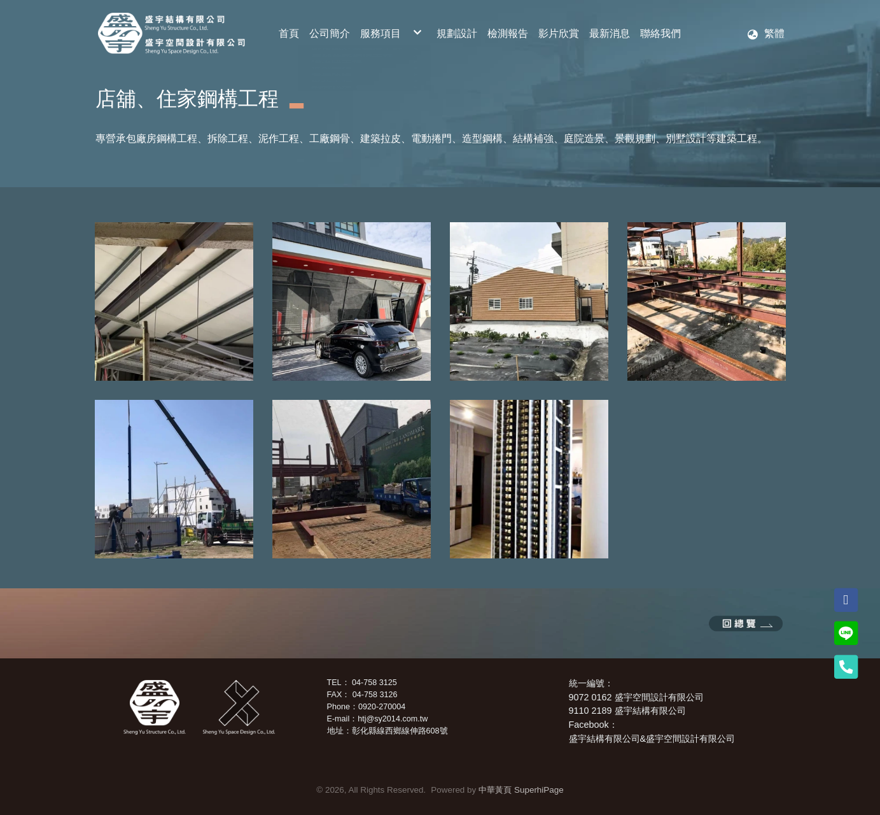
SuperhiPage (539, 790)
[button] (765, 34)
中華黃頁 (495, 790)
